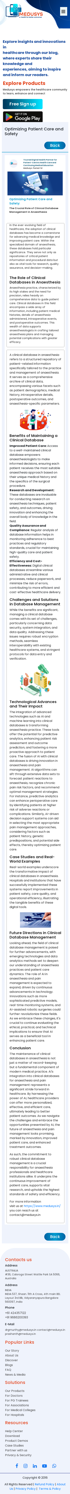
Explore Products (24, 83)
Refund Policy (44, 1484)
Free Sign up (22, 104)
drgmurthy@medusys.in (20, 1330)
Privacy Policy (25, 1489)
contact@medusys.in (51, 1330)
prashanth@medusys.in (20, 1334)
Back (55, 145)
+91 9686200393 (16, 1317)
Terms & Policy (49, 1489)
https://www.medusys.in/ (42, 1206)
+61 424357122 (15, 1313)
